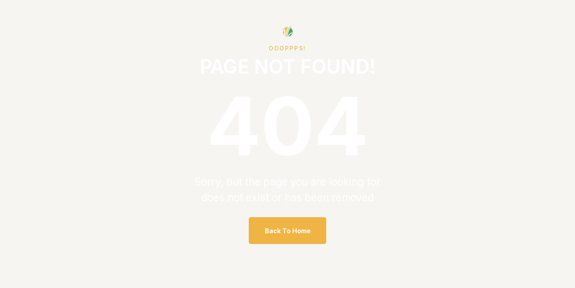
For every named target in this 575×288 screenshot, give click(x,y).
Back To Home (288, 231)
